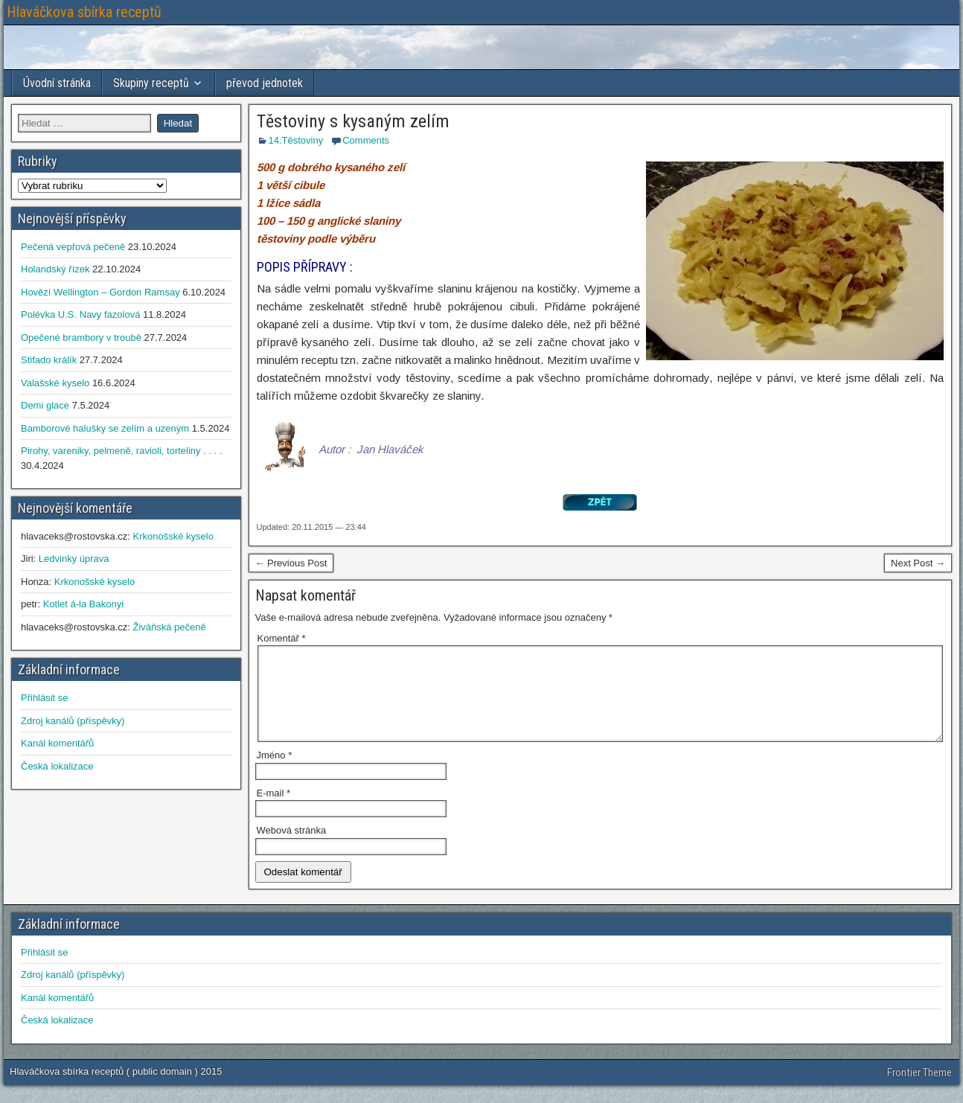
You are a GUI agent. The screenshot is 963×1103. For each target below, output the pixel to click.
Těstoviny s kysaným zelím (353, 121)
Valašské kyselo (55, 383)
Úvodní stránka (57, 83)
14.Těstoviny (296, 140)
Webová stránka (292, 848)
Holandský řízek (55, 269)
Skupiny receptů (151, 83)
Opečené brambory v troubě (81, 337)
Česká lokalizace (57, 766)
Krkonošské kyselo (172, 536)
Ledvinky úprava (74, 558)
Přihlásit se (44, 697)
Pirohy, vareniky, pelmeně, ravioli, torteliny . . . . (121, 450)
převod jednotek (264, 83)
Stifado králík (49, 359)
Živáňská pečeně (168, 627)
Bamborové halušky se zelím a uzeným (105, 428)
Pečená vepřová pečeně (73, 246)
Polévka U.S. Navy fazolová (80, 314)
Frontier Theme (919, 1090)
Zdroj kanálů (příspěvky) (72, 720)
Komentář (281, 638)
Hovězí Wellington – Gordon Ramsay (100, 292)
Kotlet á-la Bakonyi (83, 604)
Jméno (274, 773)
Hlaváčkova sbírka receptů (84, 12)
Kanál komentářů (57, 743)
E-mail (274, 810)
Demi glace (45, 405)
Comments (365, 140)
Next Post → (918, 563)
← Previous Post (291, 563)
